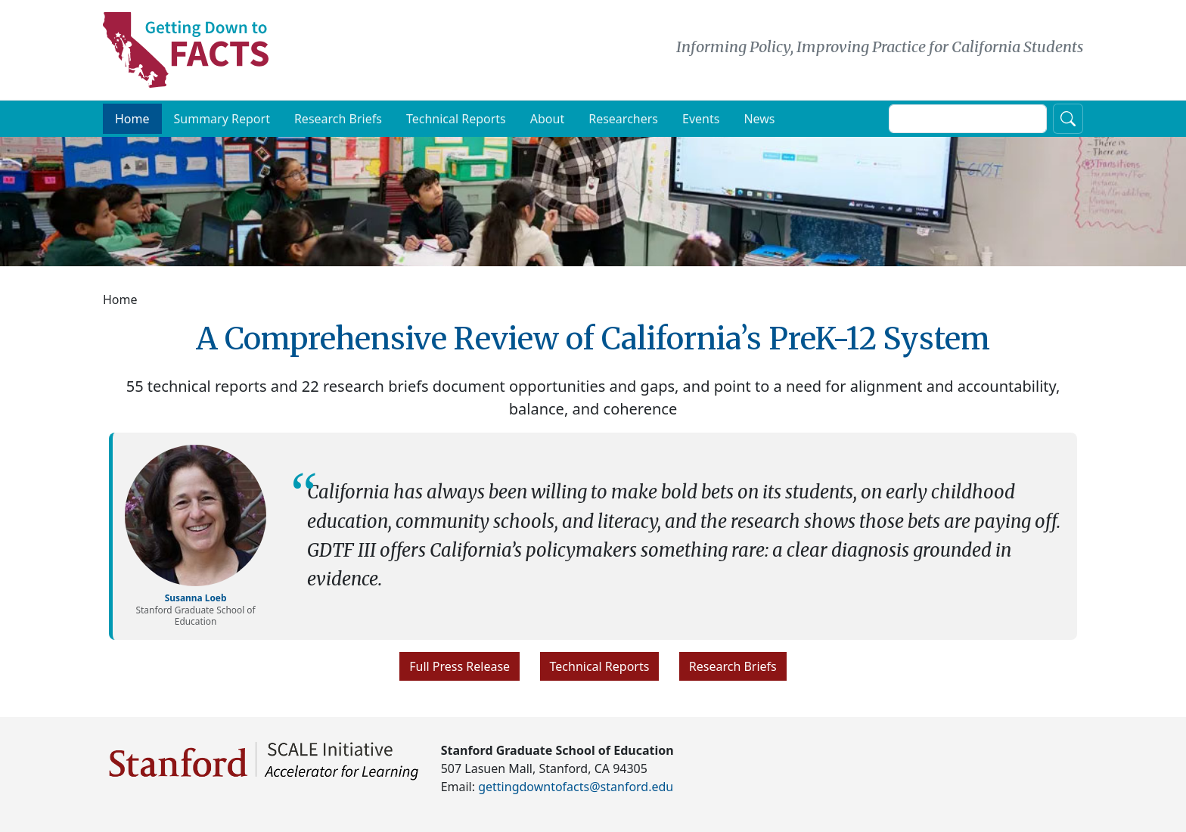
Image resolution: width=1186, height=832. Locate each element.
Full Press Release (459, 666)
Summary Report (222, 118)
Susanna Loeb (196, 597)
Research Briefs (338, 118)
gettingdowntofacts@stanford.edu (575, 786)
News (759, 118)
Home (132, 118)
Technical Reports (456, 118)
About (547, 118)
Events (700, 118)
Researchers (623, 118)
